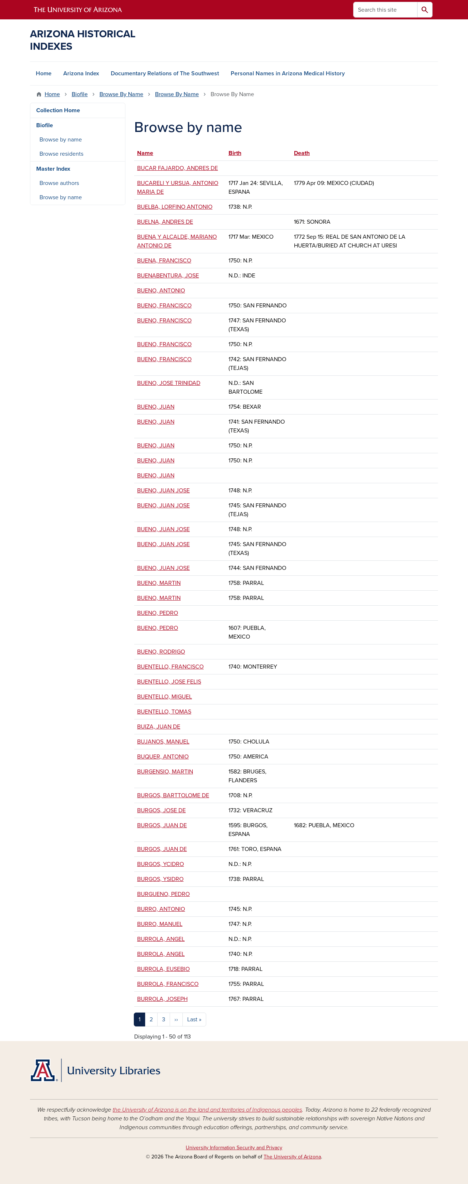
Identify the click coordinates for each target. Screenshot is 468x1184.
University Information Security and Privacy (234, 1148)
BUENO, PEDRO (157, 613)
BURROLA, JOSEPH (162, 999)
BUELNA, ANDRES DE (165, 222)
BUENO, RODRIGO (161, 651)
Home (44, 73)
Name (148, 153)
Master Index (53, 169)
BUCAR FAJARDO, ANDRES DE (177, 168)
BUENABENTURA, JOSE (168, 275)
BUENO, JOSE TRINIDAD (168, 383)
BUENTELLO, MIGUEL (164, 696)
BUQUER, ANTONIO (163, 756)
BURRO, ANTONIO (161, 909)
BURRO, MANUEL (159, 924)
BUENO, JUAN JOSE (163, 490)
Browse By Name (121, 94)
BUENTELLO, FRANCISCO (170, 666)
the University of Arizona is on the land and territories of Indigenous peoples (207, 1109)
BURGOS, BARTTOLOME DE (173, 795)
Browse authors (59, 183)
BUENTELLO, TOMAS (164, 711)
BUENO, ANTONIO (161, 290)
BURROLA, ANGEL (161, 939)
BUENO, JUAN (155, 407)
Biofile (80, 94)
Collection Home (58, 110)
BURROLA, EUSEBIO (163, 969)
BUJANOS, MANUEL (163, 741)
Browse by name (60, 139)
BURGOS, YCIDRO (160, 864)
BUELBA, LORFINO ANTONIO (174, 207)
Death (302, 153)
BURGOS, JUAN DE (162, 825)
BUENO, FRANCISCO (164, 305)
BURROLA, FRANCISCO (168, 984)
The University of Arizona (292, 1157)
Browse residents (61, 154)
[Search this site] (385, 10)
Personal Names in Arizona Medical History (288, 73)
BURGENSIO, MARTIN (165, 771)
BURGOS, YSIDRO (160, 879)
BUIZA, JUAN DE (158, 726)
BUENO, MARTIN (159, 583)
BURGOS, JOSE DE (161, 810)
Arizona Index (81, 73)
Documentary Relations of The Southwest (165, 73)
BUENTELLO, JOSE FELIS (169, 681)
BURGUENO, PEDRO (163, 894)
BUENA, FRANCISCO (164, 260)
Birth (235, 153)
